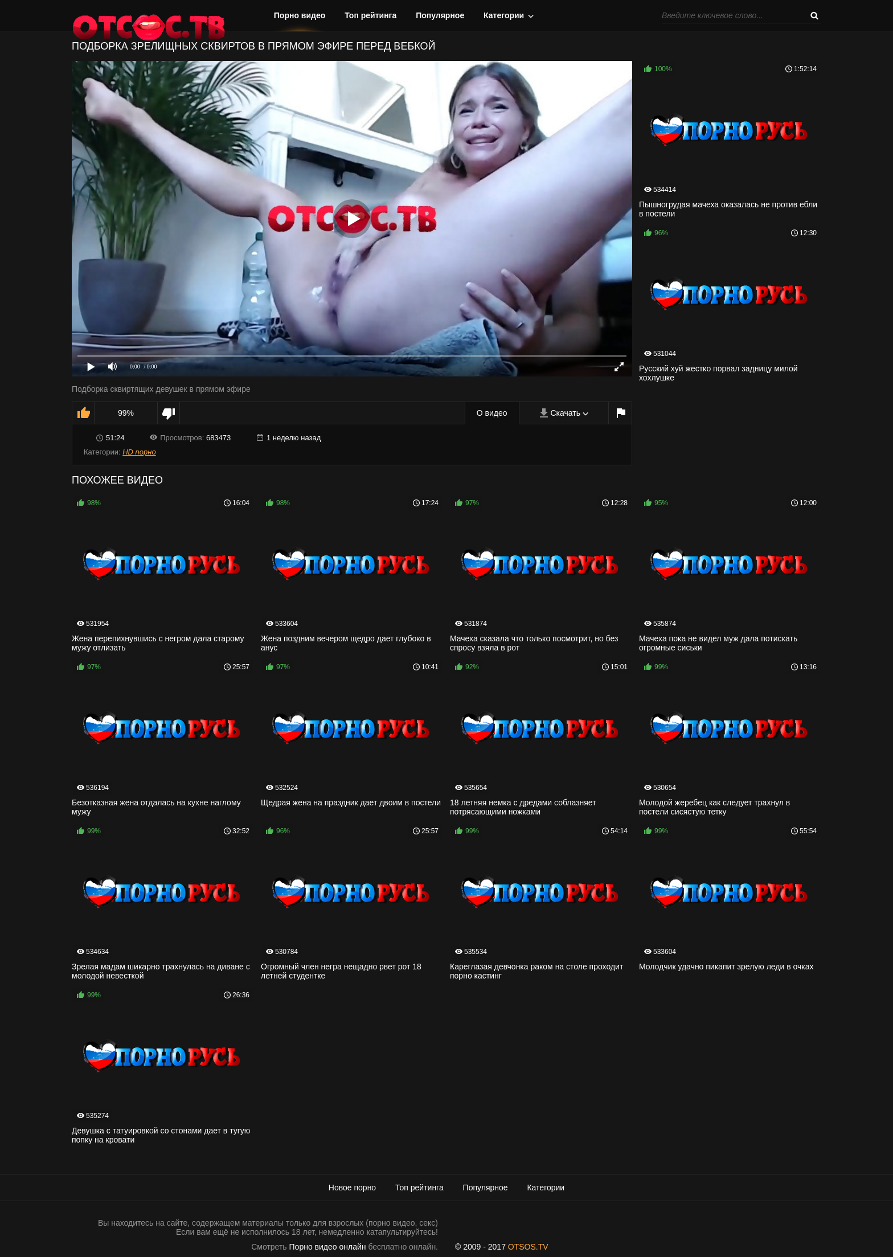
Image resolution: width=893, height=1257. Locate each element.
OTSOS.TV (528, 1246)
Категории (504, 15)
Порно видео (300, 15)
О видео (492, 412)
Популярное (440, 15)
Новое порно (352, 1187)
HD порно (138, 452)
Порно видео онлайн (327, 1246)
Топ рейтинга (370, 15)
